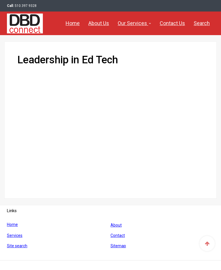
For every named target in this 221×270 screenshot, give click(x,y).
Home (73, 23)
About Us (98, 23)
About (116, 225)
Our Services (134, 23)
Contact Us (172, 23)
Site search (17, 246)
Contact (117, 235)
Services (14, 235)
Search (202, 23)
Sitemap (118, 246)
